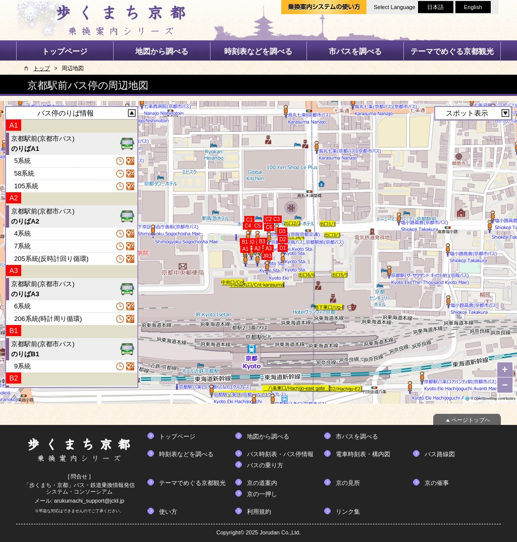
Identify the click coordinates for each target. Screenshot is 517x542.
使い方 (168, 511)
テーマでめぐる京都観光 (452, 51)
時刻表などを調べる (258, 51)
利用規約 (259, 511)
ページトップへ (470, 420)
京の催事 (437, 482)
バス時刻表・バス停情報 (280, 454)
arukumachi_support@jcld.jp (89, 501)
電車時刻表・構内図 (363, 454)
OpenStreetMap (485, 398)
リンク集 (348, 511)
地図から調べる (161, 51)
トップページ (64, 51)
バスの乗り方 (265, 465)
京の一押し (262, 494)
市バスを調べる (355, 51)
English (473, 7)
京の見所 (348, 482)
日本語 (435, 7)
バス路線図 (440, 454)
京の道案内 (262, 482)
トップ (41, 68)
